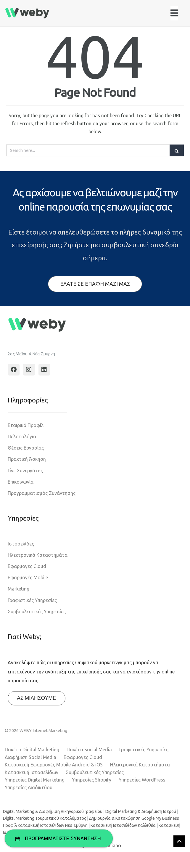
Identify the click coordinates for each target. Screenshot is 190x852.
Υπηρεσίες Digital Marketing (35, 779)
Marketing (18, 588)
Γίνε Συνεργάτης (25, 470)
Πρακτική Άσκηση (27, 459)
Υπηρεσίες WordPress (142, 779)
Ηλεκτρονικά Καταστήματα (140, 764)
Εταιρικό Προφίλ (26, 425)
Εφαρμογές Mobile (28, 577)
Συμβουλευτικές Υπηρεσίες (37, 611)
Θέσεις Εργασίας (26, 447)
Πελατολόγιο (22, 436)
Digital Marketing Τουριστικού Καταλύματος (44, 818)
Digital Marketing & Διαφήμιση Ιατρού (140, 811)
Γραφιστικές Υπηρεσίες (32, 600)
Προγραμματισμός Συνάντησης (41, 493)
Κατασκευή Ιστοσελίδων (31, 772)
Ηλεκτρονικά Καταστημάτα (37, 555)
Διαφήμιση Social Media (30, 757)
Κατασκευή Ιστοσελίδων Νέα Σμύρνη (53, 825)
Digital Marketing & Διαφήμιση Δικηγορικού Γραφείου (52, 811)
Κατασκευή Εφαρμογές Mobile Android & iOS (54, 764)
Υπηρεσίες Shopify (91, 779)
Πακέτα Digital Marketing (32, 749)
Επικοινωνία (20, 481)
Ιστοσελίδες (21, 543)
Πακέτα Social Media (89, 749)
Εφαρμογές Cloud (27, 566)
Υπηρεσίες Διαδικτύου (28, 787)
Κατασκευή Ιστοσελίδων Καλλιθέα (123, 825)
